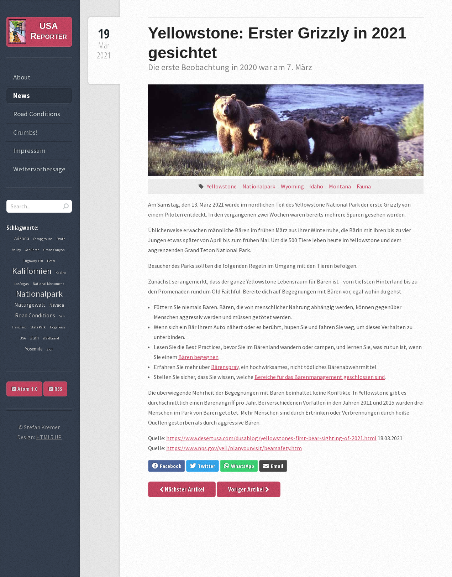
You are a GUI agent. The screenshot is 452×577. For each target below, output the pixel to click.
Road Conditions (36, 114)
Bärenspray (224, 366)
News (21, 96)
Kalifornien (32, 270)
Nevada (56, 305)
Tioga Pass (57, 327)
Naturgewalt (30, 304)
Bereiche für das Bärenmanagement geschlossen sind (319, 376)
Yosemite (33, 349)
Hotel (51, 261)
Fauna (364, 186)
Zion (49, 349)
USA (23, 338)
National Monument (48, 283)
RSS (55, 388)
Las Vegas (21, 283)
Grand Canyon (54, 250)
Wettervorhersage (39, 169)
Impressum (29, 150)
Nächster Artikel (181, 489)
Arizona (21, 238)
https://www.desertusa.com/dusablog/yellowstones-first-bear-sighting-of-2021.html (271, 438)
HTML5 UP (49, 437)
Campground (43, 238)
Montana (340, 186)
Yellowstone (222, 186)
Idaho (316, 186)
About (21, 77)
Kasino (61, 272)
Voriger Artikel (248, 489)
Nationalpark (258, 186)
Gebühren (32, 250)
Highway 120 (33, 261)
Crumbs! (25, 132)
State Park (38, 327)
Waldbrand (51, 338)
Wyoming (292, 186)
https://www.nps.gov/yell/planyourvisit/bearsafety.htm (234, 448)
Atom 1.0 (24, 388)
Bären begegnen (198, 356)
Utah (34, 338)
